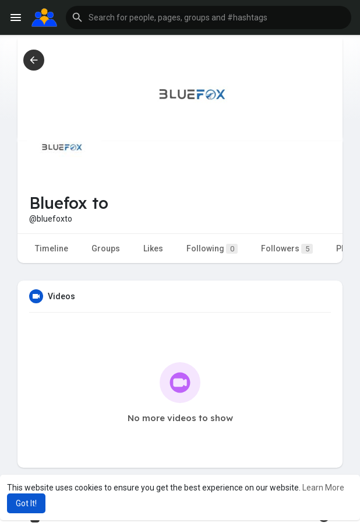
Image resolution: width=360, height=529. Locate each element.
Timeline (51, 248)
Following (212, 249)
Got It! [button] (26, 503)
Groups (105, 248)
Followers (287, 249)
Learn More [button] (323, 487)
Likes (153, 248)
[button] (208, 17)
